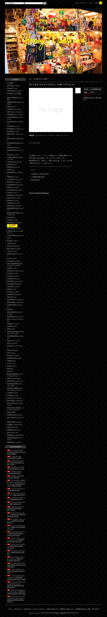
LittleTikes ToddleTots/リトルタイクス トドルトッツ (15, 389)
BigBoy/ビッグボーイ (13, 187)
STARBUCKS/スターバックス (15, 316)
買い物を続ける (35, 180)
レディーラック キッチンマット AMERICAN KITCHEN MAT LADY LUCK (16, 527)
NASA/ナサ (10, 309)
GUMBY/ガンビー (12, 326)
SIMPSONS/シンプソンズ (14, 442)
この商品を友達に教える (38, 177)
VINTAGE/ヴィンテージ (13, 85)
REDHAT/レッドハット (13, 167)
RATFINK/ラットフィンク (14, 182)
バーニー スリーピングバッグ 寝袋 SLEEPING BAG (16, 503)
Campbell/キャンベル (13, 126)
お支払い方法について (52, 609)
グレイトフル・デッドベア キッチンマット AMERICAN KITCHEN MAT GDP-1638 (16, 540)
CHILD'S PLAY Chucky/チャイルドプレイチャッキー (15, 408)
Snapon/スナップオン (13, 291)
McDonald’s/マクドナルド (14, 284)
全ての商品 (10, 83)
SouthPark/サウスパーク (14, 294)
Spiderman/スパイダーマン (15, 195)
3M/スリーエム (11, 353)
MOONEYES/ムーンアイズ (14, 222)
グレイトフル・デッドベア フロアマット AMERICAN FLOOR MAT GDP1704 (16, 558)
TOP (30, 79)
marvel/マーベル (12, 297)
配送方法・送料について (67, 609)
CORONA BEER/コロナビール (15, 235)
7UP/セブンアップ (12, 251)
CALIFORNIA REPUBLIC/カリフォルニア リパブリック (15, 264)
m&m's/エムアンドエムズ (14, 398)
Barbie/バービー (11, 289)
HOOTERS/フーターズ (13, 286)
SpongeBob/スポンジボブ (14, 190)
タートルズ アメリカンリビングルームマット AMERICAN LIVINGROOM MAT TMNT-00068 (16, 592)
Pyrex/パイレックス (12, 432)
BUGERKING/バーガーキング (15, 129)
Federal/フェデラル (12, 427)
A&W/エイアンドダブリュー (15, 112)
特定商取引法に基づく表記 (83, 609)
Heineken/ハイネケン (13, 276)
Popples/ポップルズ (13, 395)
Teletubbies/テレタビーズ (14, 415)
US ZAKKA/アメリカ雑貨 (40, 79)
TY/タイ (9, 238)
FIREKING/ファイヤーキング (15, 424)
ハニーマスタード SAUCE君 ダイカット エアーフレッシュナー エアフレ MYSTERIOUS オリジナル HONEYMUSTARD (16, 483)
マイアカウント (82, 3)
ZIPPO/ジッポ (11, 329)
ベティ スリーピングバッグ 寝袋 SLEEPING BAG (16, 489)
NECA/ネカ (10, 368)
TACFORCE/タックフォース (14, 400)
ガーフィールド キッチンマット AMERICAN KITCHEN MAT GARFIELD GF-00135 (16, 514)
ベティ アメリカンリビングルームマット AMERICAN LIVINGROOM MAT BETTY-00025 (16, 577)
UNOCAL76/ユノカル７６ (14, 162)
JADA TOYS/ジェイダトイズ (15, 381)
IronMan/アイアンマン (13, 203)
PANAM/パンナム (12, 268)
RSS (93, 609)
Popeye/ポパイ (11, 217)
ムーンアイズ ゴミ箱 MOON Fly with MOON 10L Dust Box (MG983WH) (16, 452)
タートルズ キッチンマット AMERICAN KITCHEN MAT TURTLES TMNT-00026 (16, 533)
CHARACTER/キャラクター (14, 91)
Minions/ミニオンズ (12, 240)
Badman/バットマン (13, 200)
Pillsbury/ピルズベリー (13, 147)
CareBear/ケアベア (12, 392)
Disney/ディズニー (12, 192)
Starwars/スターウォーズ (14, 205)
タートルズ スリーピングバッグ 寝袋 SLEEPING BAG (16, 498)
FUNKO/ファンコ (12, 366)
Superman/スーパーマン (14, 198)
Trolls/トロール (11, 243)
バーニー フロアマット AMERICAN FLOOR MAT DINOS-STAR (16, 571)
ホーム (10, 609)
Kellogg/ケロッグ (12, 164)
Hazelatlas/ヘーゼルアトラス (15, 435)
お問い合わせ (27, 609)
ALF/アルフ (10, 371)
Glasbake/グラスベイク (13, 430)
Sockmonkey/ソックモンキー (15, 302)
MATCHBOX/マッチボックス (15, 299)
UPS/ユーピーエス (12, 343)
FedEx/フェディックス (13, 340)
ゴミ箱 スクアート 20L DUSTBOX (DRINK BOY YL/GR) (15, 468)
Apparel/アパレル (12, 88)
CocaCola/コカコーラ (13, 246)
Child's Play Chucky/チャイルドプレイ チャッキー (15, 332)
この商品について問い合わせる (40, 174)
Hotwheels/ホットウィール (14, 114)
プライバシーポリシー (39, 609)
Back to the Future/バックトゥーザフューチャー (15, 375)
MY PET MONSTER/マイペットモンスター (15, 384)
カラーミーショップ (34, 613)
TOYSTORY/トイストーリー (15, 179)
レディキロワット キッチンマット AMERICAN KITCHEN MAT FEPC (16, 521)
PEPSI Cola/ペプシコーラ (14, 248)
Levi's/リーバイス (12, 258)
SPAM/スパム (10, 169)
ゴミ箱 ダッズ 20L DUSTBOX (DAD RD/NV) (14, 472)
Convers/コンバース (13, 323)
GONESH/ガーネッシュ (13, 278)
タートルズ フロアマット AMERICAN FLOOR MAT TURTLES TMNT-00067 (16, 565)
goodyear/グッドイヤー (14, 261)
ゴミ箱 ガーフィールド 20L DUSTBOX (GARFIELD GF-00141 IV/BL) (15, 462)
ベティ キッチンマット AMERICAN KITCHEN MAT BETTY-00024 (15, 508)
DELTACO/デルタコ (12, 350)
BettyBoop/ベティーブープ (15, 281)
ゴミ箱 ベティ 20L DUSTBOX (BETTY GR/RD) (14, 457)
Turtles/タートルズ (12, 220)
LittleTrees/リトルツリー (14, 228)
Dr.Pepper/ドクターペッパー (15, 271)
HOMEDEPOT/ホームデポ (14, 358)
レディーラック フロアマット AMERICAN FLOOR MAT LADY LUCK (16, 546)
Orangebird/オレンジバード (15, 184)
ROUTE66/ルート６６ (13, 131)
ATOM (97, 609)
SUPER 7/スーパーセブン (14, 378)
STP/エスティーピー (12, 154)
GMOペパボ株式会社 (61, 613)
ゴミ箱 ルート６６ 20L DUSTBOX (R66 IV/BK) (15, 477)
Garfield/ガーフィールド (14, 109)
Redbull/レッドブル (12, 273)
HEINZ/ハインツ (11, 106)
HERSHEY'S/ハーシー (13, 177)
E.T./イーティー (11, 363)
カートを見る (96, 3)
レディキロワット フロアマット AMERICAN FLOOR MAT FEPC (16, 552)
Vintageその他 (11, 412)
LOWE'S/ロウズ (11, 361)
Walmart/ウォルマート (13, 355)
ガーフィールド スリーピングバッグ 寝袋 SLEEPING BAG (16, 494)
